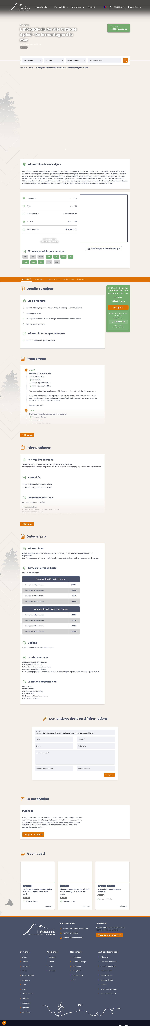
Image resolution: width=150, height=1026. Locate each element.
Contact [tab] (81, 279)
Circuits (30, 68)
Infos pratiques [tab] (54, 279)
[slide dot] (65, 149)
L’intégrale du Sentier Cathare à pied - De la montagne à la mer (62, 68)
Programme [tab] (39, 279)
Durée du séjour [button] (73, 60)
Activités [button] (48, 60)
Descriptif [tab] (26, 279)
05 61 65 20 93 (118, 322)
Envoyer (109, 775)
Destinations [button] (28, 60)
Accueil (22, 68)
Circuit (38, 731)
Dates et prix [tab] (69, 279)
